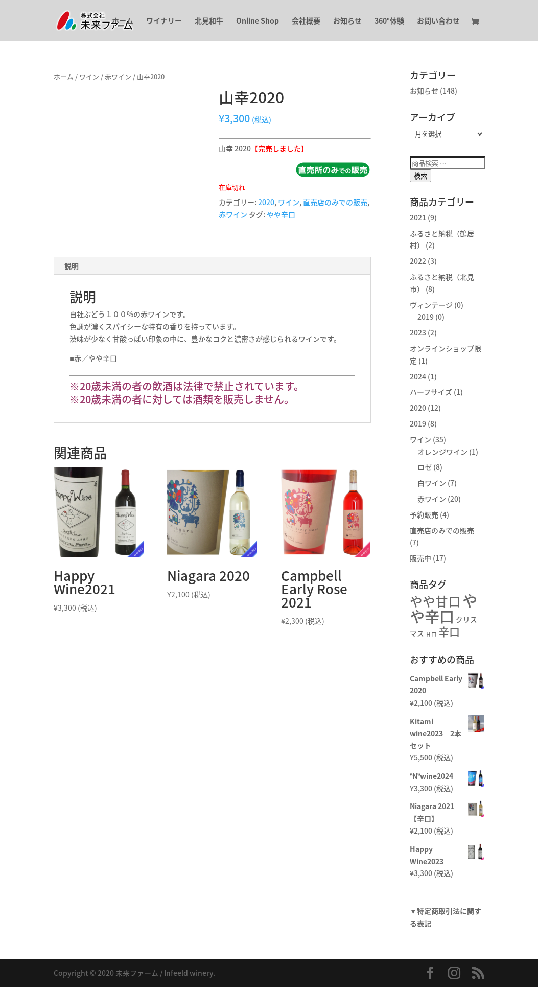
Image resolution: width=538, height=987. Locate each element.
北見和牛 (209, 21)
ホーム (122, 21)
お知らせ (347, 21)
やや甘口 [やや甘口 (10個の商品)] (435, 601)
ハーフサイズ (431, 392)
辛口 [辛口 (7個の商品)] (449, 632)
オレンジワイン (442, 451)
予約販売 (424, 514)
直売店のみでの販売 (335, 202)
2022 (418, 261)
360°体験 (389, 21)
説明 (71, 266)
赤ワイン (118, 76)
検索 (420, 176)
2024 (418, 376)
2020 (266, 202)
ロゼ (424, 467)
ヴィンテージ (431, 305)
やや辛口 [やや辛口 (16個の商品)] (443, 608)
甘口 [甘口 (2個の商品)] (431, 634)
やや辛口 (281, 214)
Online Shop (257, 21)
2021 (418, 217)
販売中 (420, 558)
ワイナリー (164, 21)
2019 (425, 316)
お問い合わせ (438, 21)
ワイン (89, 76)
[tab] (71, 266)
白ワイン (431, 483)
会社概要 (306, 21)
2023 (418, 332)
